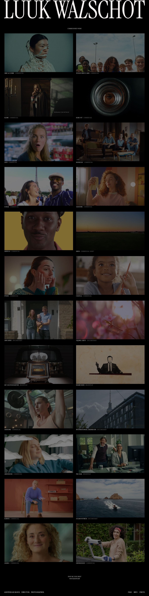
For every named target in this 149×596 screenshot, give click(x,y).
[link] (74, 579)
